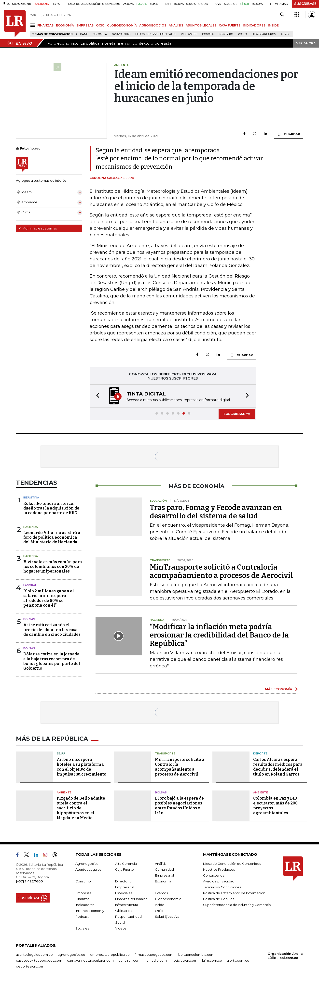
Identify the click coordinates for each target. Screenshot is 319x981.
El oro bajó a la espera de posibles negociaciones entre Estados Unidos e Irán (179, 805)
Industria (31, 497)
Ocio (159, 911)
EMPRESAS (85, 25)
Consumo (83, 881)
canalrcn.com (129, 960)
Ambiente (64, 792)
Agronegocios (86, 864)
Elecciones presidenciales (155, 34)
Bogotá (208, 34)
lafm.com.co (212, 960)
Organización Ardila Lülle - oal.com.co (285, 956)
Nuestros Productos (219, 869)
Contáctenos (213, 875)
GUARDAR (288, 134)
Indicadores (84, 905)
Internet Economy (89, 911)
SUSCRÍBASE (305, 3)
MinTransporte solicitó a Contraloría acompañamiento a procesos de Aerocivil (221, 571)
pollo (242, 34)
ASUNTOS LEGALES (201, 25)
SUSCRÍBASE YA (236, 414)
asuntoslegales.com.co (34, 954)
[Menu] (33, 25)
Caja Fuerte (124, 869)
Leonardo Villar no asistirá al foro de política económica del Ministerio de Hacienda (52, 537)
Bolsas (29, 619)
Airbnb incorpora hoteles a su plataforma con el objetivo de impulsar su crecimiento (81, 767)
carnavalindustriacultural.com (90, 960)
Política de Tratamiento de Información (234, 893)
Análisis (160, 864)
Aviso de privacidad (218, 881)
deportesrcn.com (30, 966)
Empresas (83, 893)
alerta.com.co (238, 960)
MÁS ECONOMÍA (278, 689)
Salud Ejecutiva (167, 916)
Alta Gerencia (126, 864)
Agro (285, 34)
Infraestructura (126, 905)
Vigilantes (189, 34)
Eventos (161, 893)
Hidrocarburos (264, 34)
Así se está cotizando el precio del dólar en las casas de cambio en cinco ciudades (52, 630)
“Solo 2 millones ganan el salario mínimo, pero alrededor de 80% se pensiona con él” (48, 598)
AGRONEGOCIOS (152, 25)
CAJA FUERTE (229, 25)
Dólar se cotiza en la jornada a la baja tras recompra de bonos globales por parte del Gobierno (51, 661)
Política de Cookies (218, 899)
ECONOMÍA (65, 25)
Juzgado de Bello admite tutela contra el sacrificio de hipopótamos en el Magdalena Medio (81, 808)
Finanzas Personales (131, 899)
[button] (96, 396)
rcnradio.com (156, 960)
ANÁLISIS (176, 25)
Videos (120, 928)
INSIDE (273, 25)
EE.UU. (61, 753)
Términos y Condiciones (222, 887)
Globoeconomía (168, 899)
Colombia (100, 34)
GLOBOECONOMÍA (122, 25)
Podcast (82, 916)
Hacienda (30, 527)
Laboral (30, 585)
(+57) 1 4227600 (29, 881)
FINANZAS (45, 25)
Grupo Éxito (121, 34)
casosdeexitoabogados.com (39, 960)
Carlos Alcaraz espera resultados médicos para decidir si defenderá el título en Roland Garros (278, 767)
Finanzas (82, 899)
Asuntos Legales (88, 869)
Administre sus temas (37, 228)
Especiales (123, 893)
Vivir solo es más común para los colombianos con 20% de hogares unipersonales (52, 566)
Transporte (165, 753)
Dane (84, 34)
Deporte (260, 753)
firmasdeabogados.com (154, 954)
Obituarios (123, 911)
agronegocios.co (71, 954)
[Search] (282, 14)
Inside (159, 905)
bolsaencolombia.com (196, 954)
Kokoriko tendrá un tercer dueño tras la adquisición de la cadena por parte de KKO (51, 508)
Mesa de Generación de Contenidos (232, 864)
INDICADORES (254, 25)
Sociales (82, 928)
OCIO (100, 25)
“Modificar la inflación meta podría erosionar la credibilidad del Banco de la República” (219, 635)
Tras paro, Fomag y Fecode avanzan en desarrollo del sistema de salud (216, 511)
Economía (163, 881)
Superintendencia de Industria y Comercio (237, 905)
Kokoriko (226, 34)
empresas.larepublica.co (110, 954)
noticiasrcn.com (184, 960)
